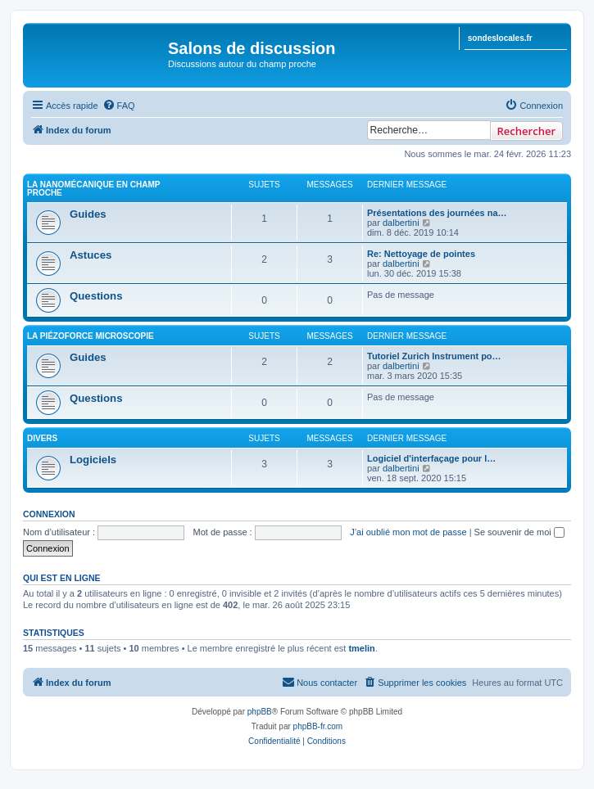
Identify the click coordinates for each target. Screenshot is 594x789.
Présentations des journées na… (437, 213)
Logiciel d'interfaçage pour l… (431, 458)
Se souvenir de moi (519, 532)
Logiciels (93, 459)
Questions (96, 296)
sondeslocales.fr (500, 38)
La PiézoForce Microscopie (90, 335)
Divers (42, 438)
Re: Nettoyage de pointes (421, 254)
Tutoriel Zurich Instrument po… (434, 356)
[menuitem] (118, 105)
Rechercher (526, 131)
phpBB (259, 711)
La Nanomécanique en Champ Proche (93, 188)
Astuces (90, 255)
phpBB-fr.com (318, 726)
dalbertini (401, 223)
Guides (88, 214)
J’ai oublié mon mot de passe (408, 532)
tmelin (361, 648)
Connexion (49, 514)
